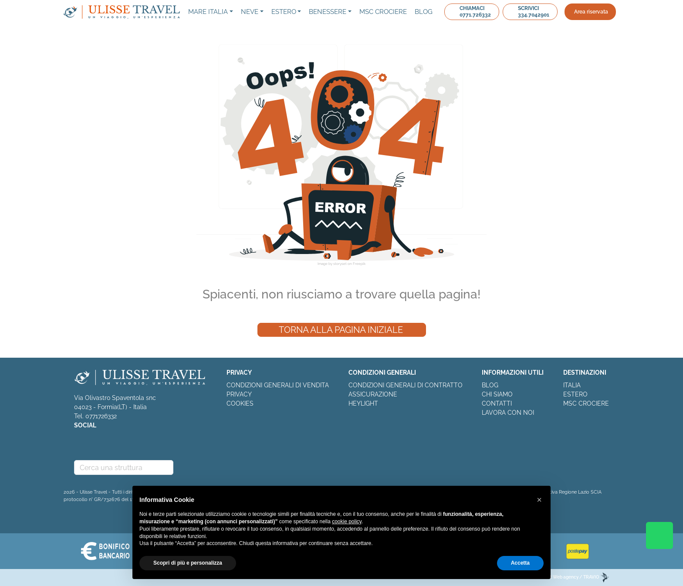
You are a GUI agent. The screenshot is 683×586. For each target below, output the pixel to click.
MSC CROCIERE (586, 403)
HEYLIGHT (363, 403)
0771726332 (101, 416)
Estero (283, 12)
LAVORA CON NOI (508, 412)
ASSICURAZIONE (372, 394)
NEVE (249, 12)
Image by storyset (332, 263)
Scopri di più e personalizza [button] (187, 563)
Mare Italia (208, 12)
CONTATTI (497, 403)
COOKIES (240, 403)
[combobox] (123, 467)
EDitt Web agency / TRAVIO (575, 577)
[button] (539, 500)
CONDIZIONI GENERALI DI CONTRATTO (405, 385)
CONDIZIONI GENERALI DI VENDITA (278, 385)
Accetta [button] (520, 563)
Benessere (327, 12)
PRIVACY (239, 394)
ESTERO (575, 394)
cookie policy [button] (347, 521)
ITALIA (572, 385)
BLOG (490, 385)
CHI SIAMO (497, 394)
